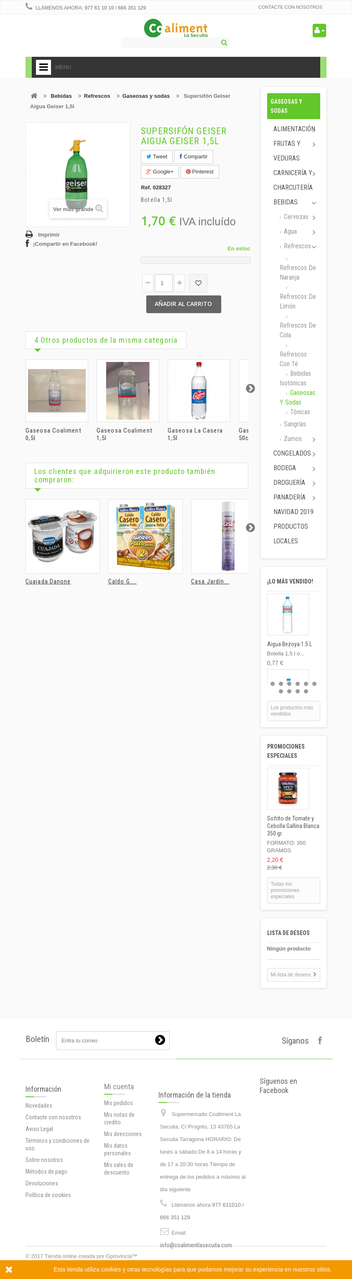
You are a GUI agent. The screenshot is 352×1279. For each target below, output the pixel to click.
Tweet (156, 156)
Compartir (194, 156)
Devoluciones (42, 1244)
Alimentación (294, 129)
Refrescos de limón (298, 301)
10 (306, 691)
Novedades (39, 1167)
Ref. (146, 187)
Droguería (289, 483)
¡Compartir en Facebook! (65, 244)
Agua (289, 231)
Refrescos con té (293, 359)
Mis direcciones (123, 1185)
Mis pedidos (118, 1154)
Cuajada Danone (48, 581)
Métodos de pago (46, 1233)
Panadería (289, 497)
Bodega (284, 468)
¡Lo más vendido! (290, 581)
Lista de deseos (288, 933)
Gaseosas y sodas (146, 96)
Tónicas (299, 412)
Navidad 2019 (293, 512)
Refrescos (97, 96)
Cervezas (295, 217)
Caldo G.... (122, 581)
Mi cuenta (119, 1138)
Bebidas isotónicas (295, 378)
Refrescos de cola (298, 330)
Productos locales (290, 533)
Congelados (292, 453)
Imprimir (49, 235)
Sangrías (294, 424)
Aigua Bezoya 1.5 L (289, 644)
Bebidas (61, 96)
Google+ (159, 171)
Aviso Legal (39, 1190)
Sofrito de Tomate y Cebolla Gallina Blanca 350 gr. (293, 826)
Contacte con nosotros (290, 7)
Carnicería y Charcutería (293, 180)
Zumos (292, 439)
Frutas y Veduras (287, 151)
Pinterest (200, 171)
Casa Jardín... (210, 581)
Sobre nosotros (44, 1221)
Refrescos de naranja (298, 272)
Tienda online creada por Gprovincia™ (91, 1256)
